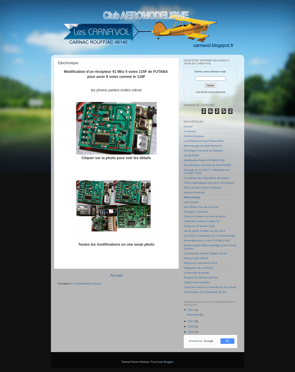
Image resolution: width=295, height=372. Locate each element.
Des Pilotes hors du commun (201, 206)
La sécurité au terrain (196, 272)
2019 (191, 331)
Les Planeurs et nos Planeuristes (204, 140)
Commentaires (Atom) (88, 283)
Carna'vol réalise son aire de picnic (205, 216)
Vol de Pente (191, 155)
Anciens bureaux (194, 136)
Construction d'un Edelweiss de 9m (205, 292)
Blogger (168, 361)
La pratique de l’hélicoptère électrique (206, 177)
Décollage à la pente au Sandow (203, 150)
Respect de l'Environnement (201, 277)
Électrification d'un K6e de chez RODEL (208, 165)
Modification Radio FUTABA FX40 (204, 160)
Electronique (192, 197)
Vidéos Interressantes (197, 282)
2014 (191, 309)
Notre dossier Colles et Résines (203, 187)
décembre (193, 314)
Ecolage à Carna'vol (196, 211)
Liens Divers (191, 202)
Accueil (116, 275)
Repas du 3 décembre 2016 (200, 263)
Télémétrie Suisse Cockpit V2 (201, 221)
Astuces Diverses (194, 192)
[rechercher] (202, 341)
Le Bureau (190, 131)
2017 (191, 321)
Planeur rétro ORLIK (196, 258)
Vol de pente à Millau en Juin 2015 (204, 230)
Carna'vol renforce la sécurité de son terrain (210, 287)
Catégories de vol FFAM (198, 267)
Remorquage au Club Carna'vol (203, 145)
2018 (191, 326)
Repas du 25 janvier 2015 (199, 226)
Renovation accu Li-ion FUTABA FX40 (207, 240)
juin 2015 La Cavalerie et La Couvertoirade (210, 235)
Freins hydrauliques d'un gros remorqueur (209, 182)
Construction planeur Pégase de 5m (205, 253)
